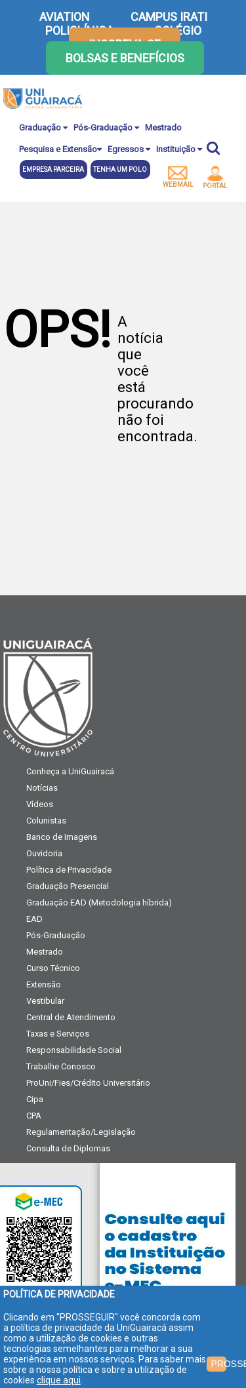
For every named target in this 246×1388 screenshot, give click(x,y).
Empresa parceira (53, 169)
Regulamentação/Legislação (81, 1132)
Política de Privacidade (69, 870)
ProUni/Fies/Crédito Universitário (88, 1083)
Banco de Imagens (61, 837)
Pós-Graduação (106, 127)
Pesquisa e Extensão (60, 149)
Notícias (42, 788)
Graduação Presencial (67, 886)
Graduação (43, 127)
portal (215, 177)
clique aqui (59, 1380)
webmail (178, 177)
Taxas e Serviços (57, 1034)
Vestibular (45, 1001)
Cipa (34, 1099)
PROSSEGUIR (218, 1363)
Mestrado (163, 127)
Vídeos (39, 804)
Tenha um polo (120, 169)
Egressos (129, 149)
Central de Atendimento (70, 1017)
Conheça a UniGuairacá (70, 771)
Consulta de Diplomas (68, 1148)
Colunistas (46, 820)
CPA (33, 1115)
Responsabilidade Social (73, 1050)
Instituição (179, 149)
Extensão (43, 984)
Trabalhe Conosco (61, 1066)
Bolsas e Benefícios (125, 58)
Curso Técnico (53, 968)
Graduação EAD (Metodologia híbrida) (99, 902)
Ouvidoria (44, 853)
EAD (34, 919)
